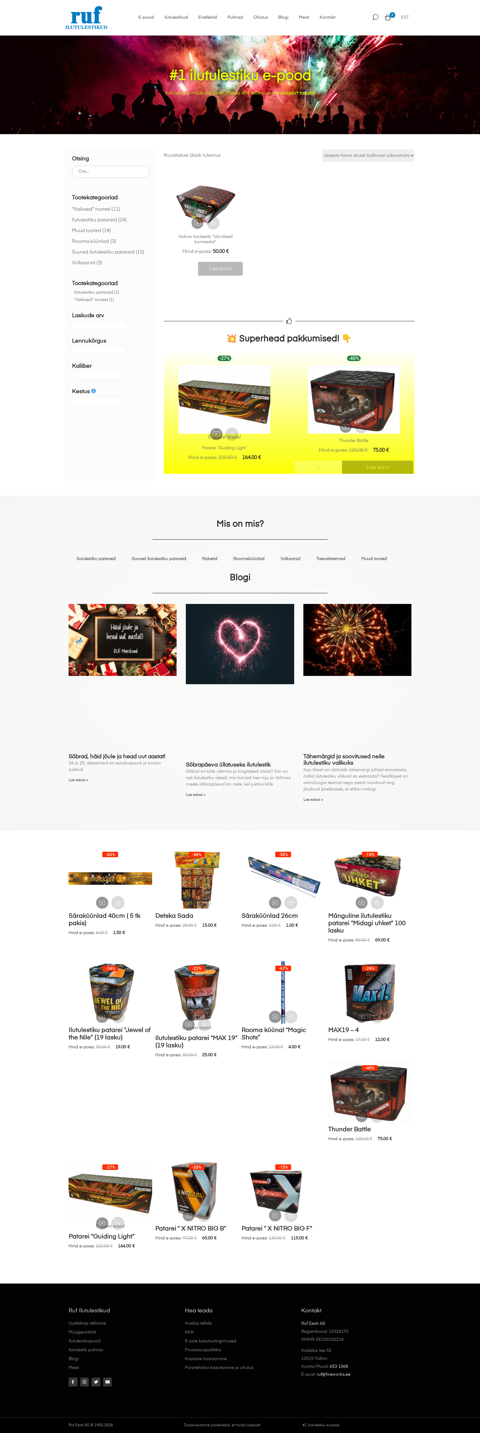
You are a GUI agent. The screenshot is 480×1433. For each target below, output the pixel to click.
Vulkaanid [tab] (290, 559)
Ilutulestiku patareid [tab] (96, 559)
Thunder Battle (353, 441)
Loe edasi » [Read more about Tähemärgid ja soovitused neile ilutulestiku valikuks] (313, 800)
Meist (301, 17)
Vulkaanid (83, 263)
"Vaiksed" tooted (91, 209)
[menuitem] (405, 17)
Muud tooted (86, 230)
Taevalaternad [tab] (330, 559)
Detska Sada (174, 916)
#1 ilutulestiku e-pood (320, 1425)
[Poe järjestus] (368, 155)
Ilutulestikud (173, 17)
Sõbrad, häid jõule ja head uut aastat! (117, 757)
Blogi (281, 17)
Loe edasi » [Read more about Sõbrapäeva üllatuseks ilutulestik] (195, 795)
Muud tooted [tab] (374, 559)
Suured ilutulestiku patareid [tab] (159, 559)
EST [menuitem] (405, 18)
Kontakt (325, 17)
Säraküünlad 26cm (270, 916)
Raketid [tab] (209, 559)
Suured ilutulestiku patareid (103, 252)
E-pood (143, 17)
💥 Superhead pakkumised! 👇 (289, 339)
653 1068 (339, 1366)
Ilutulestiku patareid (94, 220)
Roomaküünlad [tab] (248, 559)
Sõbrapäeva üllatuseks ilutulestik (228, 765)
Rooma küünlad (90, 241)
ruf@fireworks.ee (334, 1374)
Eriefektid (205, 17)
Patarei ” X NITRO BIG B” (190, 1229)
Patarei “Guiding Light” (224, 448)
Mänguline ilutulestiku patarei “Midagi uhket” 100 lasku (367, 923)
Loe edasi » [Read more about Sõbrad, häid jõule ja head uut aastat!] (78, 780)
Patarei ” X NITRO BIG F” (277, 1229)
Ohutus (258, 17)
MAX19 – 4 (343, 1031)
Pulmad (232, 17)
